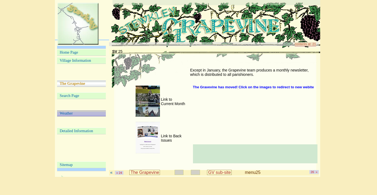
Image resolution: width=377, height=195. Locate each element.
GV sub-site (219, 172)
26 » (314, 172)
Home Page (69, 52)
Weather (66, 113)
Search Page (69, 95)
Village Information (75, 60)
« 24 (119, 172)
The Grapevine (144, 172)
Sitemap (66, 164)
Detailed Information (76, 131)
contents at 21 (305, 44)
